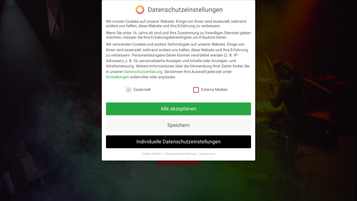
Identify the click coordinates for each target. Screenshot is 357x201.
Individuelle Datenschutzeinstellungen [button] (178, 140)
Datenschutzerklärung (143, 70)
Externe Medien (210, 88)
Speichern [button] (178, 124)
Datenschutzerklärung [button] (181, 152)
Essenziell (138, 88)
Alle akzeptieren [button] (178, 108)
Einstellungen (117, 76)
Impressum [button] (207, 152)
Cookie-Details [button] (152, 152)
